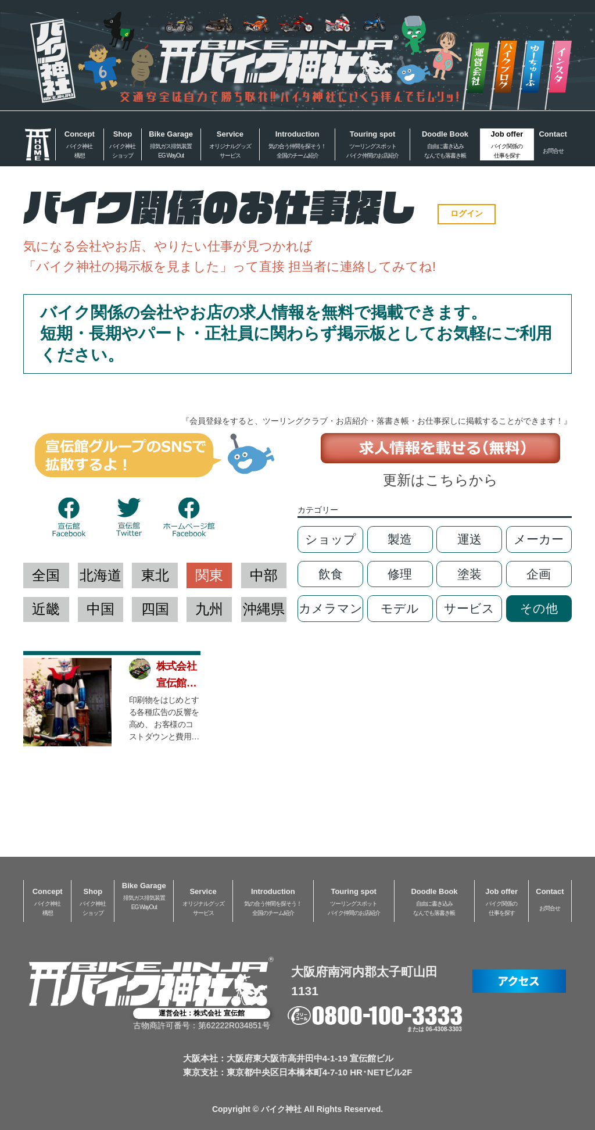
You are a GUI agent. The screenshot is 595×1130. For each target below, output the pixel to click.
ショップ (330, 539)
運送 (469, 539)
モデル (400, 608)
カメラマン (331, 608)
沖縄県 (264, 609)
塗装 (469, 574)
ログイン (466, 213)
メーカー (539, 539)
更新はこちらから (440, 480)
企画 (538, 574)
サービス (469, 608)
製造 (400, 539)
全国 (46, 575)
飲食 (330, 574)
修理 (400, 574)
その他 (539, 608)
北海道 (100, 575)
